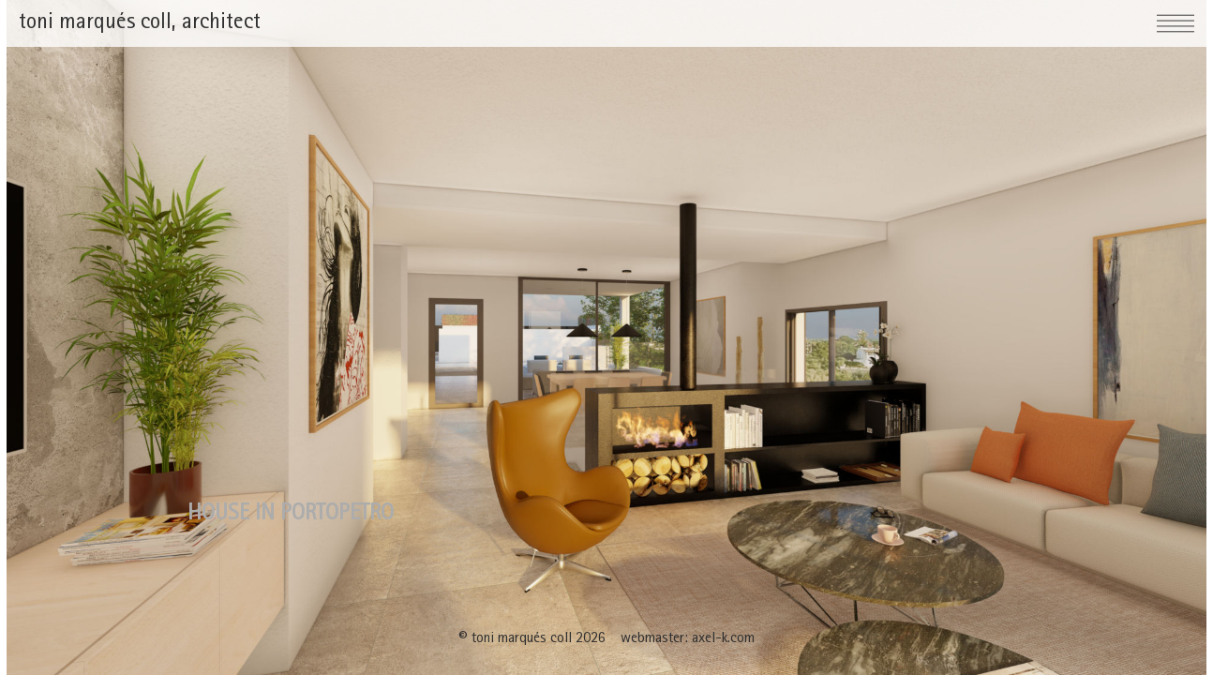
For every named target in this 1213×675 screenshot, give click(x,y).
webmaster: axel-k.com (688, 639)
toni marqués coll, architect (140, 23)
